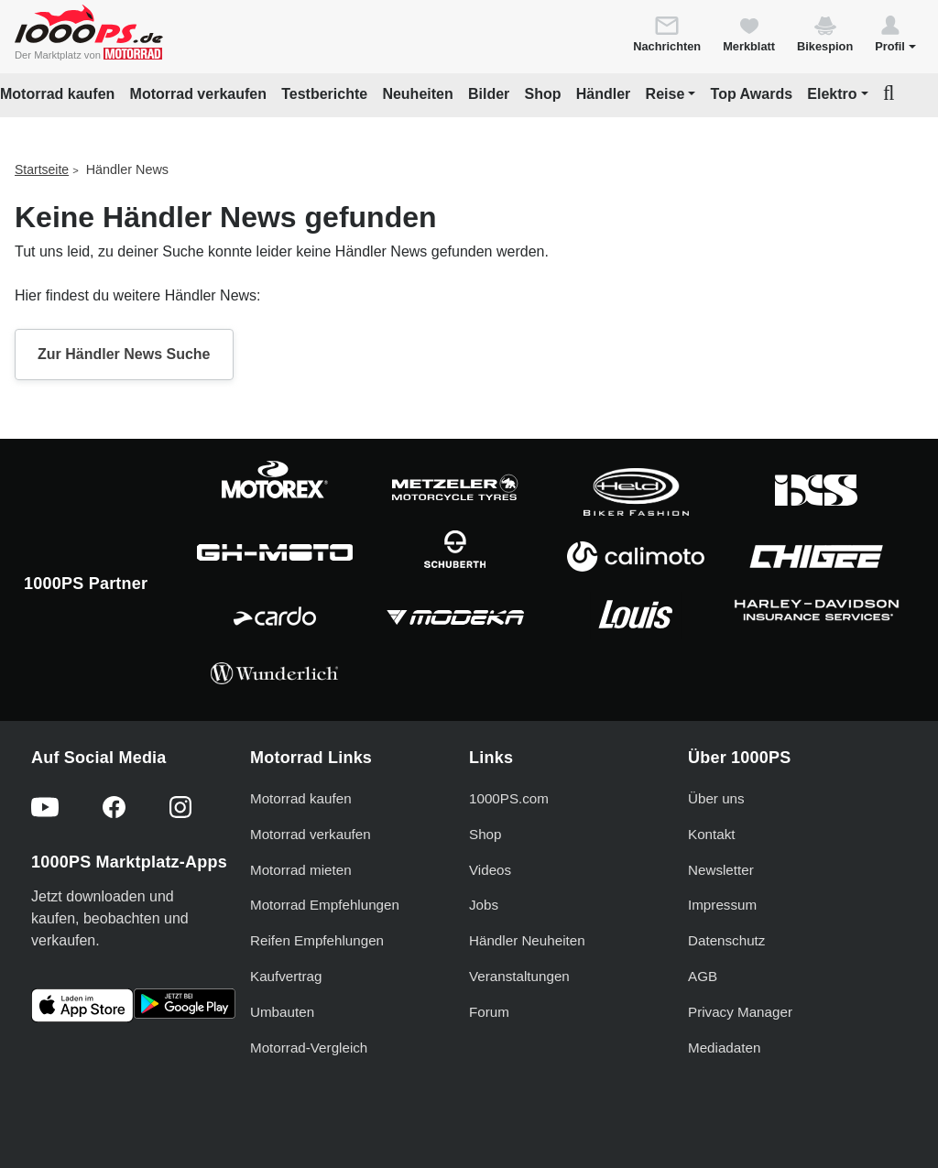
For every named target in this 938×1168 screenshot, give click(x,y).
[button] (895, 33)
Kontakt (712, 834)
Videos (490, 870)
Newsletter (721, 870)
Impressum (722, 904)
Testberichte (324, 94)
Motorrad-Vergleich (308, 1047)
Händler (603, 94)
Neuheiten (417, 94)
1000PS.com (509, 798)
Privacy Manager (740, 1012)
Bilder (488, 94)
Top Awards (752, 94)
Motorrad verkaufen (198, 94)
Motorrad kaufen (57, 94)
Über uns (716, 798)
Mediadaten (724, 1047)
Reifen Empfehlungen (317, 940)
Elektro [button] (831, 94)
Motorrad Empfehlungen (324, 904)
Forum (489, 1012)
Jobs (483, 904)
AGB (702, 976)
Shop (543, 94)
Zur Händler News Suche (124, 354)
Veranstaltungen (519, 976)
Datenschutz (726, 940)
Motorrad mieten (301, 870)
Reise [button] (665, 94)
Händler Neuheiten (527, 940)
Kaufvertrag (286, 976)
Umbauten (282, 1012)
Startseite (42, 169)
